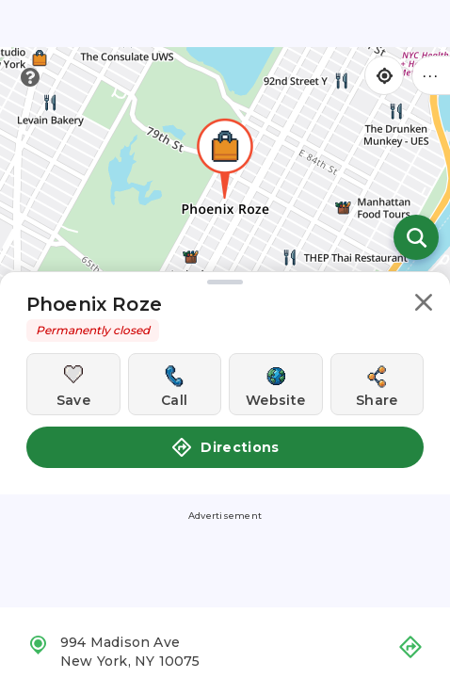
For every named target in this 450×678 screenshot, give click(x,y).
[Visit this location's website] (276, 384)
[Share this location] (377, 384)
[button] (423, 305)
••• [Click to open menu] (431, 75)
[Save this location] (73, 384)
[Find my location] (384, 75)
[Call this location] (175, 384)
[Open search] (416, 237)
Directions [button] (225, 447)
